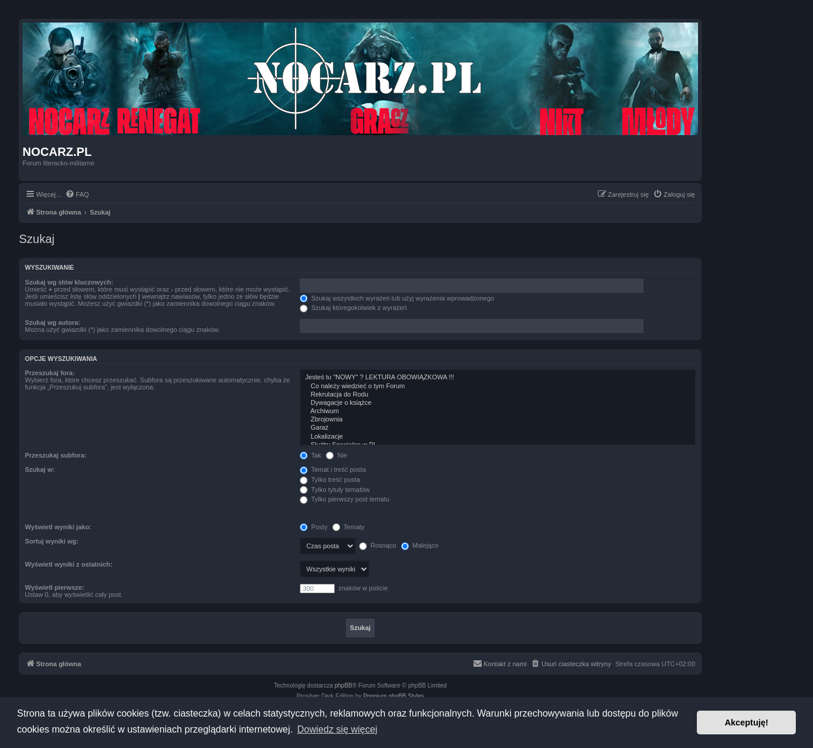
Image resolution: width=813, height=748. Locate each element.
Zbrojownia (498, 419)
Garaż (498, 428)
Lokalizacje (498, 437)
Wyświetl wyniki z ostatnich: (69, 564)
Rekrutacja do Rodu (498, 395)
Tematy (348, 526)
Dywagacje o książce (498, 403)
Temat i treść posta (333, 469)
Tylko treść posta (330, 479)
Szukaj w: (40, 469)
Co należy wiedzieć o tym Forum (498, 386)
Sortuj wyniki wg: (51, 541)
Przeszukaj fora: (50, 372)
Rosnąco (377, 545)
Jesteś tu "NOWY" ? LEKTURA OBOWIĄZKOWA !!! (498, 377)
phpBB (344, 685)
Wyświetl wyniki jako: (58, 526)
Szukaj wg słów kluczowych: (69, 282)
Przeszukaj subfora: (56, 455)
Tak (310, 455)
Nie (336, 455)
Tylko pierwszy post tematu (344, 499)
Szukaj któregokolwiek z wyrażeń (353, 307)
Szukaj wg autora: (53, 322)
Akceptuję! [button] (747, 722)
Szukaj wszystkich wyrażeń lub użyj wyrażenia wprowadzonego (397, 298)
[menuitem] (77, 194)
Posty (314, 526)
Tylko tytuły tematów (335, 489)
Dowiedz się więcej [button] (337, 729)
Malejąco (419, 545)
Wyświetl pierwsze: (54, 587)
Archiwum (498, 411)
